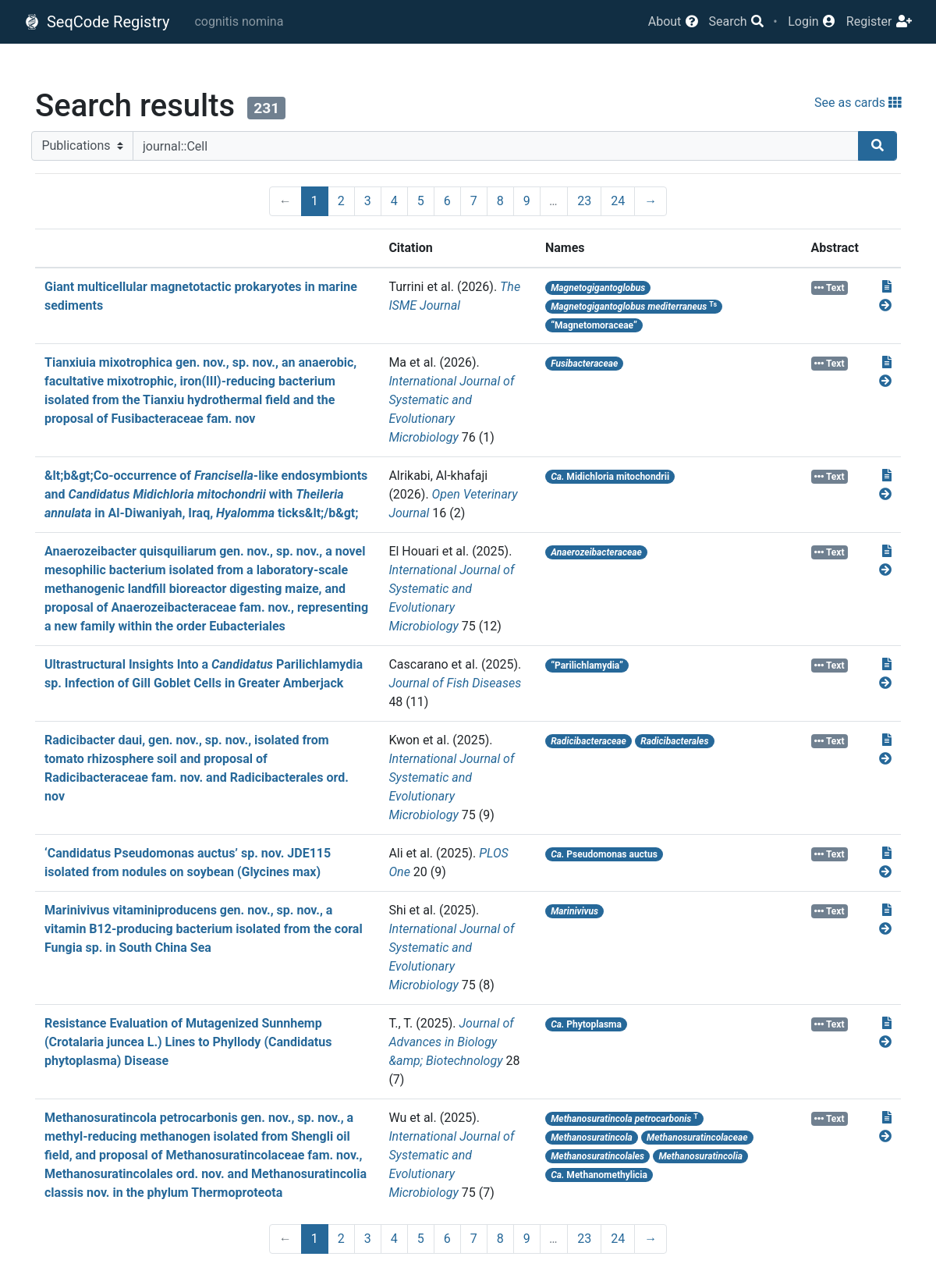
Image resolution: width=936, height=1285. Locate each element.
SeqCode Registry (96, 21)
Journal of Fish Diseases (454, 683)
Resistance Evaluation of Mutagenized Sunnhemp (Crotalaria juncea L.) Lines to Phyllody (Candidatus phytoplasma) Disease (188, 1042)
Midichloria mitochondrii (610, 476)
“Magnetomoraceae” (594, 325)
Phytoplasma (586, 1024)
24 (618, 200)
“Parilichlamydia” (587, 665)
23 (584, 200)
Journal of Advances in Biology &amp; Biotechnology (450, 1042)
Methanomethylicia (599, 1175)
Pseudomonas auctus (604, 854)
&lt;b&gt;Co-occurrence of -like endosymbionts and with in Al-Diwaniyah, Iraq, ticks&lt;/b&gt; (205, 494)
